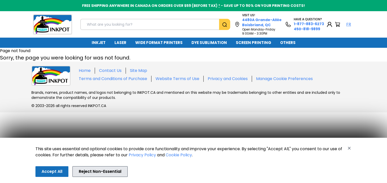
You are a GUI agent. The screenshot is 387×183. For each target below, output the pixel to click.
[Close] (349, 148)
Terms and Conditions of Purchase (113, 79)
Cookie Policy (179, 155)
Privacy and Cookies (228, 79)
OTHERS (288, 42)
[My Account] (329, 24)
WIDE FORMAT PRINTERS (159, 42)
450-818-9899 (307, 29)
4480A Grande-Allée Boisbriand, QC (262, 22)
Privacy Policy (142, 155)
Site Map (138, 70)
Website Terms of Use (177, 79)
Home (85, 70)
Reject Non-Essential (100, 171)
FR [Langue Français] (348, 24)
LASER (120, 42)
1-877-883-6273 (309, 23)
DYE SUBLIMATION (209, 42)
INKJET (99, 42)
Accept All (52, 171)
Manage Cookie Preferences (284, 79)
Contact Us (110, 70)
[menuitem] (99, 43)
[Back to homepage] (52, 24)
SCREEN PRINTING (253, 42)
